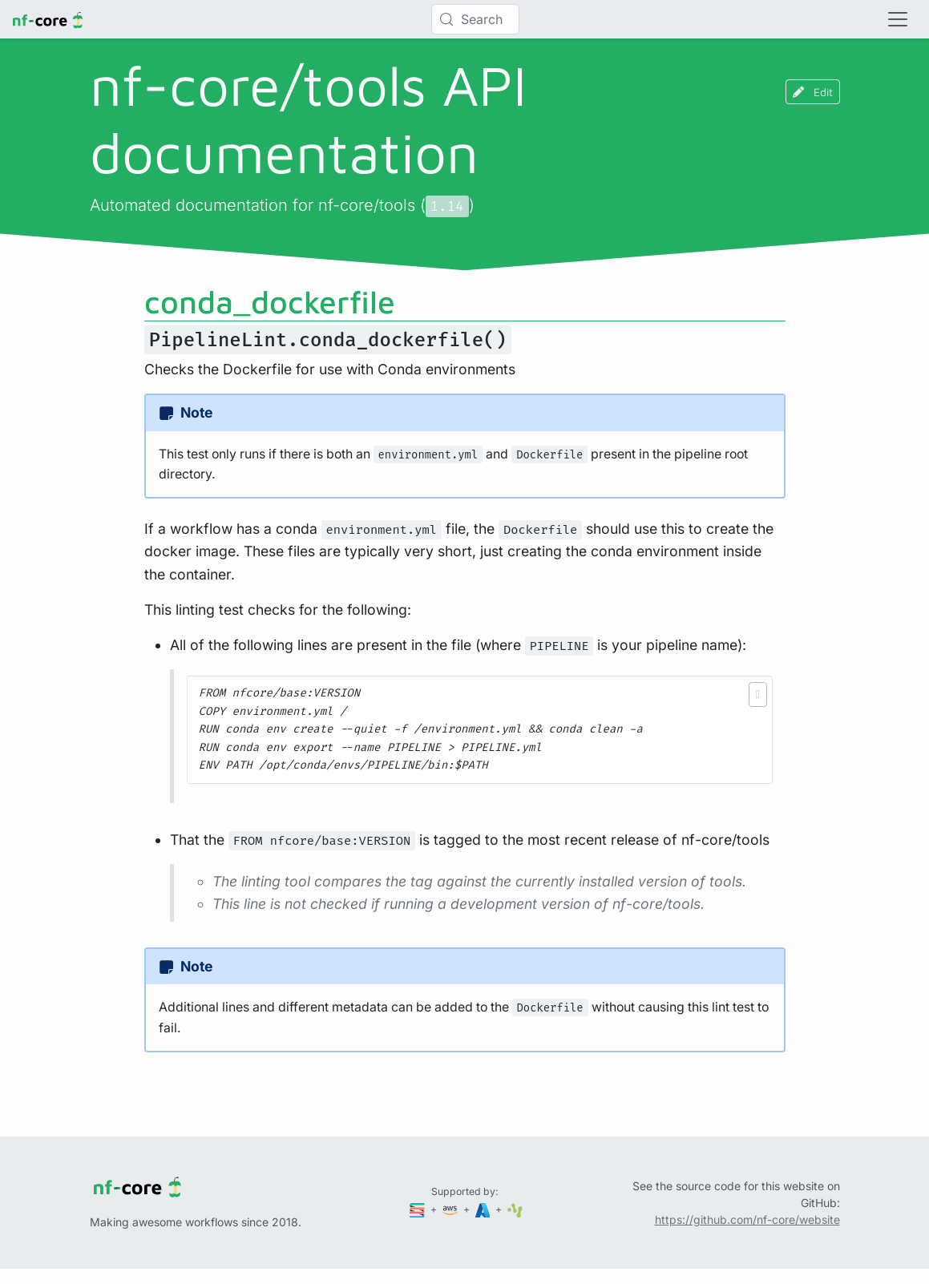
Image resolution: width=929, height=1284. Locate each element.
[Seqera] (418, 1209)
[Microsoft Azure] (484, 1209)
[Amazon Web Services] (451, 1209)
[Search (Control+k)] (475, 19)
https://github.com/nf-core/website (747, 1219)
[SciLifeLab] (515, 1209)
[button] (758, 694)
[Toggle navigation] (897, 19)
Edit (813, 92)
